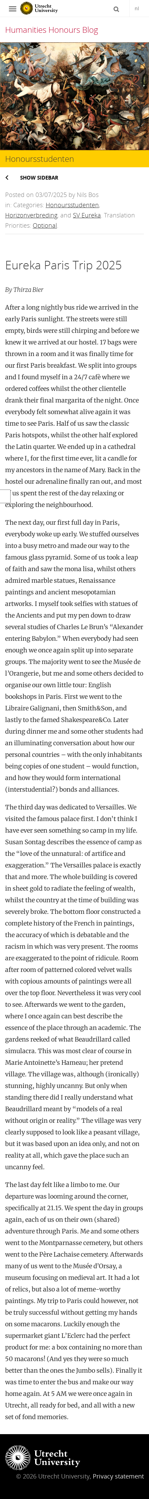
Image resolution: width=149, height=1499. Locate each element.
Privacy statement (118, 1476)
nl (137, 8)
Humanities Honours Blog (51, 29)
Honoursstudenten (72, 205)
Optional (45, 225)
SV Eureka (87, 215)
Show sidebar (39, 177)
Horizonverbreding (31, 215)
